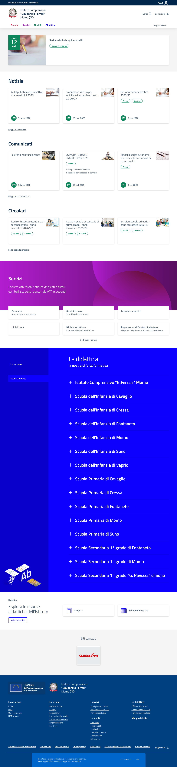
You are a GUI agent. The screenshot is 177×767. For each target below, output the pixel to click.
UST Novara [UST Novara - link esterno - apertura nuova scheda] (13, 716)
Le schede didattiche (141, 709)
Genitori (137, 100)
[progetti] (88, 610)
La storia (53, 726)
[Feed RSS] (167, 14)
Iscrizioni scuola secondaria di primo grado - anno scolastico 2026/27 (82, 224)
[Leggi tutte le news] (17, 129)
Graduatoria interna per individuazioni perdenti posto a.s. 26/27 (82, 95)
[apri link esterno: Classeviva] (88, 656)
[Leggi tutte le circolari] (18, 249)
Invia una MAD (62, 746)
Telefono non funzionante (25, 155)
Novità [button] (37, 25)
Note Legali (95, 746)
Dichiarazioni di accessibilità (118, 746)
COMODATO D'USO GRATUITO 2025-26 (77, 156)
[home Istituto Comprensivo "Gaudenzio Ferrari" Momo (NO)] (27, 13)
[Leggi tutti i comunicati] (19, 196)
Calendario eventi (98, 732)
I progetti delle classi (141, 712)
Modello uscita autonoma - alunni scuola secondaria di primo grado (136, 158)
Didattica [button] (50, 25)
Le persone (54, 712)
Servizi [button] (25, 25)
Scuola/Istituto (18, 378)
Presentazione (55, 706)
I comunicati (95, 725)
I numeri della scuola (58, 716)
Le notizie (94, 722)
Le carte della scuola (58, 719)
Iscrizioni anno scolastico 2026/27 (134, 93)
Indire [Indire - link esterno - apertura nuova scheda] (10, 706)
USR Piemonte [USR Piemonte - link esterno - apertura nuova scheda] (15, 712)
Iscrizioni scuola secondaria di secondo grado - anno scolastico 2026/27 (27, 224)
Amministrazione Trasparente (22, 746)
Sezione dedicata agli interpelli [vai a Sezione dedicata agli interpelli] (65, 40)
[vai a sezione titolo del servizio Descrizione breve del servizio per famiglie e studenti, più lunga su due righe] (33, 312)
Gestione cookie (142, 746)
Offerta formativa (139, 706)
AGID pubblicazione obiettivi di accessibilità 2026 (26, 93)
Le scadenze (96, 735)
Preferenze (126, 759)
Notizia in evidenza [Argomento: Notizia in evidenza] (59, 45)
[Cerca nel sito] (147, 14)
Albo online (95, 739)
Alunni (125, 100)
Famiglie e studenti (99, 706)
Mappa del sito (159, 25)
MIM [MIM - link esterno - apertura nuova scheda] (10, 709)
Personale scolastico (99, 709)
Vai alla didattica (18, 620)
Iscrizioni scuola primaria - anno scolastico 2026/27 (135, 223)
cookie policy (76, 761)
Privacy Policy (79, 746)
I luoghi (52, 709)
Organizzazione (56, 722)
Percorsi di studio (98, 712)
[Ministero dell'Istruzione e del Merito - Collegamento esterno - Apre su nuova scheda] (23, 2)
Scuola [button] (14, 25)
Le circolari (95, 729)
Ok (137, 759)
